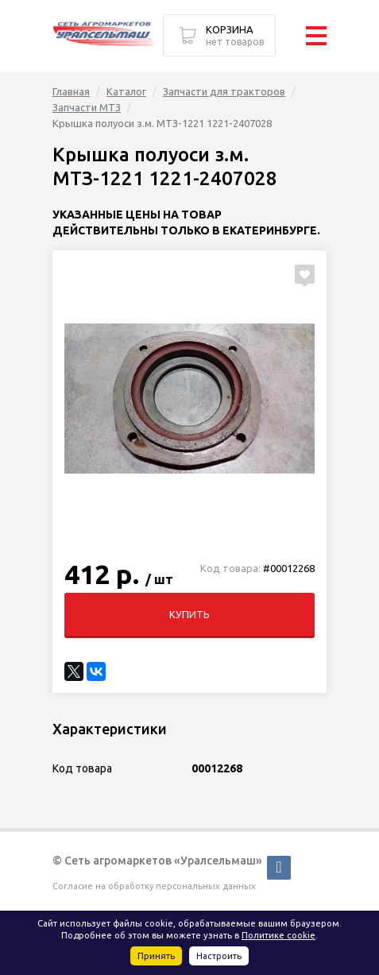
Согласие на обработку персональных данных (154, 886)
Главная (71, 91)
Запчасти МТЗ (86, 107)
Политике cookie (278, 935)
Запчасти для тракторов (224, 91)
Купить (189, 614)
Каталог (126, 91)
